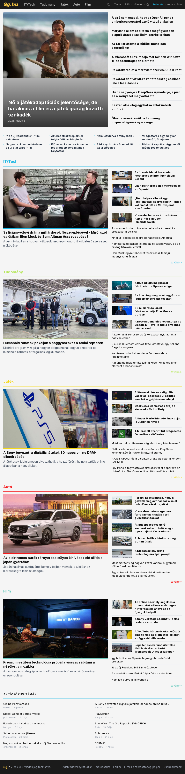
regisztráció (174, 4)
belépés (158, 4)
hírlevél (138, 4)
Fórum (117, 766)
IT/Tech (29, 4)
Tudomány (47, 4)
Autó (76, 4)
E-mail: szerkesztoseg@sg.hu (142, 766)
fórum (117, 4)
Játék (64, 4)
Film (88, 4)
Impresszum (102, 766)
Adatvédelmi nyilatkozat (77, 766)
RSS (127, 4)
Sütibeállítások (173, 766)
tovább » (176, 262)
